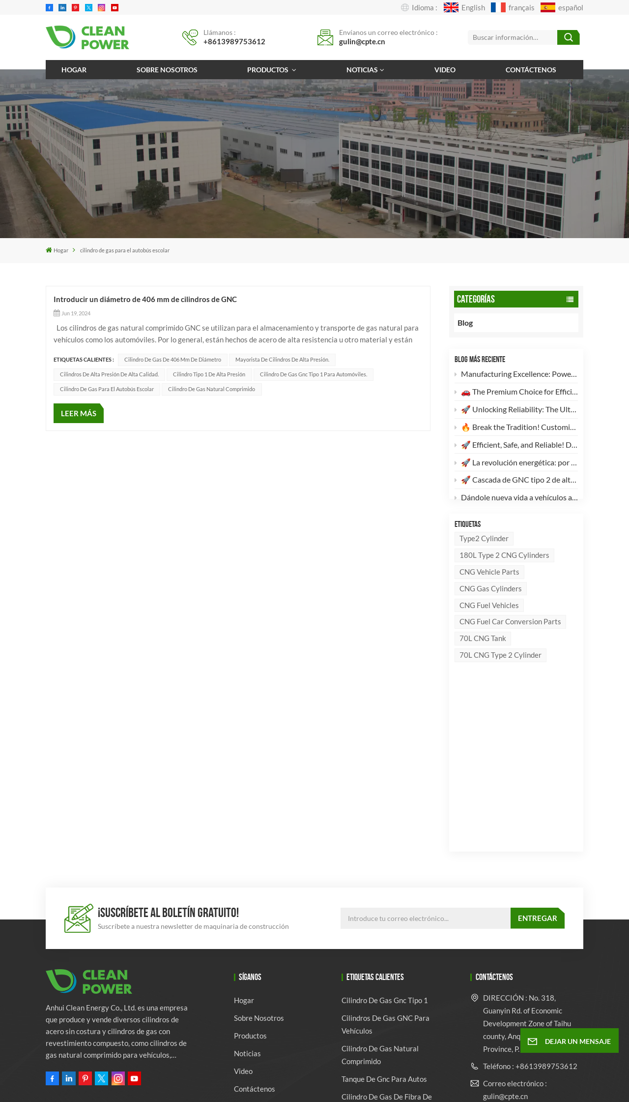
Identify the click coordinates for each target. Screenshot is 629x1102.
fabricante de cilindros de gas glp (392, 971)
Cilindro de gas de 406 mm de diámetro (172, 359)
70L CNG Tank (482, 659)
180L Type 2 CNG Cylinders (504, 575)
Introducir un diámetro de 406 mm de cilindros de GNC (145, 299)
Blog (474, 322)
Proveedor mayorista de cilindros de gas (382, 1032)
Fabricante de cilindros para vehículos (388, 1002)
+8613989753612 (234, 41)
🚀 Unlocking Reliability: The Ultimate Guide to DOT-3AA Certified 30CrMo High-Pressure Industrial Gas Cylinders (516, 411)
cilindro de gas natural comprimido (211, 389)
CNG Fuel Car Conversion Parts (510, 642)
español (562, 7)
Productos (268, 69)
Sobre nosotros (167, 69)
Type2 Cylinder (484, 558)
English (464, 7)
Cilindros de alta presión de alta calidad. (109, 374)
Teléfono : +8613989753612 (530, 904)
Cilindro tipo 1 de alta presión (209, 374)
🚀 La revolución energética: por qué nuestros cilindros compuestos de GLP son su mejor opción (516, 464)
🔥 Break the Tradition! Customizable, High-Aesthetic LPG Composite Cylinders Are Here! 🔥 (516, 428)
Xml (373, 1083)
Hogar (73, 69)
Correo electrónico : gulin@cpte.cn (515, 928)
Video (445, 69)
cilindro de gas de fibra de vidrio (387, 941)
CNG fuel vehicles (489, 625)
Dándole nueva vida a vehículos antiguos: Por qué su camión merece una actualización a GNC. (516, 499)
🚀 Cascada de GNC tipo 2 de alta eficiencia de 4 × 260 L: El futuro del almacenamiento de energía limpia (516, 482)
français (513, 7)
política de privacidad (423, 1083)
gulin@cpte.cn (362, 41)
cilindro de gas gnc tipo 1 (385, 838)
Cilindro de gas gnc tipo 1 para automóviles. (313, 374)
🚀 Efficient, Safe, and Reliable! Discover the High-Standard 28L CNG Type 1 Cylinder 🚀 (516, 446)
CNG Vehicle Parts (489, 592)
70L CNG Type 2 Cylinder (500, 676)
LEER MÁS (78, 413)
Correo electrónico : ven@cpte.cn (515, 958)
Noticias (362, 69)
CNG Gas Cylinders (490, 609)
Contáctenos (531, 69)
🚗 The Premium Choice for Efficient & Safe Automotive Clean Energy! (516, 393)
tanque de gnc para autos (384, 917)
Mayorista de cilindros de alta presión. (282, 359)
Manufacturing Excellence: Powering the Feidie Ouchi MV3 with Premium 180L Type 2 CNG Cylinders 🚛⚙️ (516, 375)
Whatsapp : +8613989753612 (514, 988)
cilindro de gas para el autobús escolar (107, 389)
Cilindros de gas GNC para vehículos (385, 862)
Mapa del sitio (336, 1083)
